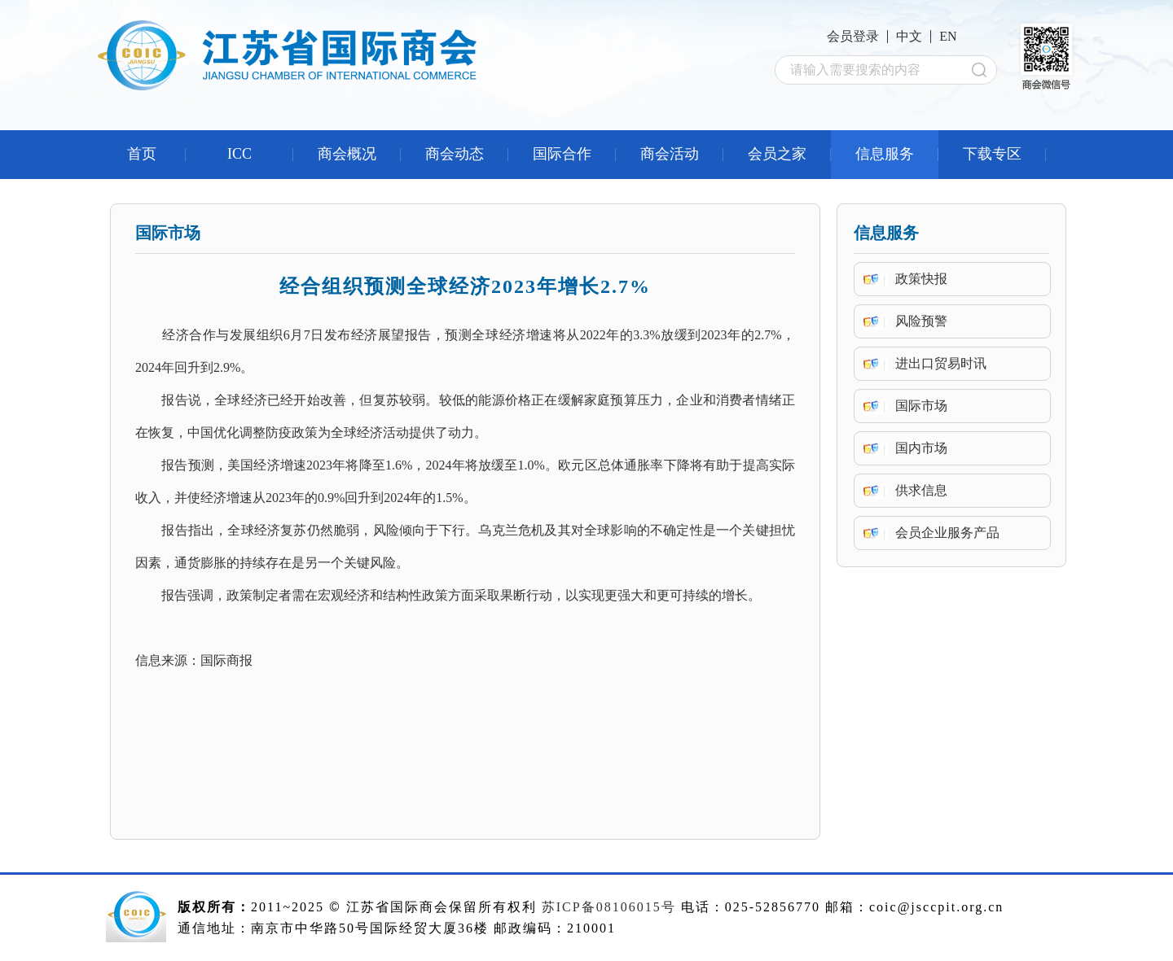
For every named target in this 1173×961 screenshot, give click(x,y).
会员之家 (777, 154)
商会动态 (454, 154)
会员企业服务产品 (947, 532)
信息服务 (884, 154)
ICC (239, 154)
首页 (141, 154)
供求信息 (921, 490)
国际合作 (562, 154)
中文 (909, 36)
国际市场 (921, 406)
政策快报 (921, 279)
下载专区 (992, 154)
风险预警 (921, 321)
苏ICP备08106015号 (609, 907)
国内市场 (921, 448)
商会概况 (347, 154)
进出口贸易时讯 (940, 363)
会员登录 (853, 36)
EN (947, 36)
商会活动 (669, 154)
